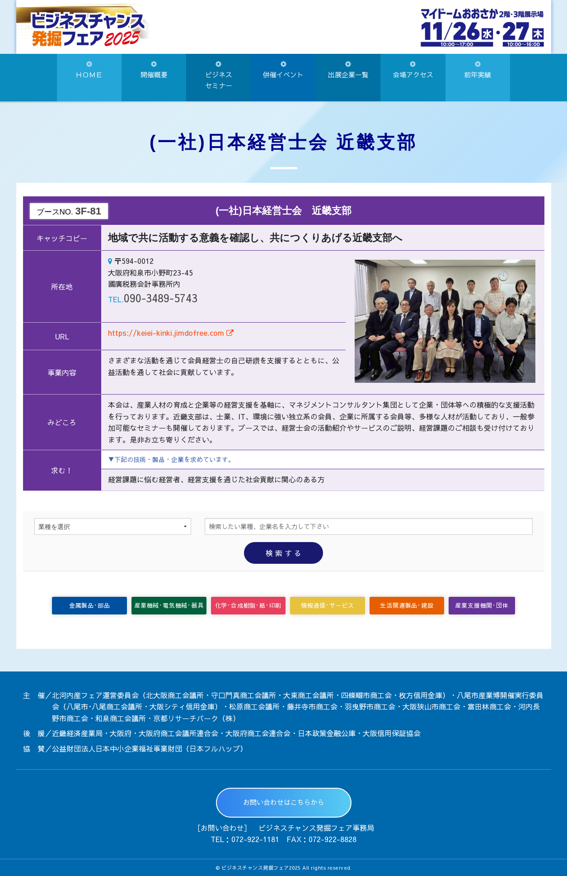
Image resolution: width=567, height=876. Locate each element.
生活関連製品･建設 (406, 605)
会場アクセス (413, 70)
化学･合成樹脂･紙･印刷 (248, 605)
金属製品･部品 (89, 605)
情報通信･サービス (327, 605)
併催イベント (283, 70)
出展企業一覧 (348, 70)
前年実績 (477, 70)
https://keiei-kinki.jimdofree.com (171, 333)
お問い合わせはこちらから (283, 802)
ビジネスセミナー (218, 75)
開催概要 (154, 70)
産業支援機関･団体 (481, 605)
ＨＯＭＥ (89, 70)
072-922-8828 (332, 839)
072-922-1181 (255, 839)
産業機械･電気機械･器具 (169, 605)
